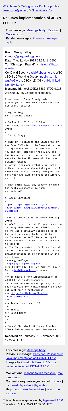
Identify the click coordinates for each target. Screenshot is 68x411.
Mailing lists (28, 6)
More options (14, 34)
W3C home (10, 6)
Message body (36, 30)
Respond (53, 30)
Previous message (45, 38)
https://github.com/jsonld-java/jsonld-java (26, 295)
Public (43, 6)
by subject (26, 385)
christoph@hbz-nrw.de (46, 125)
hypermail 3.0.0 (53, 400)
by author (41, 385)
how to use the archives (29, 389)
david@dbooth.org (40, 72)
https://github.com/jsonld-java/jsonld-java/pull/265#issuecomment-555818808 (32, 208)
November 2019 (42, 10)
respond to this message (39, 373)
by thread (12, 385)
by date (56, 381)
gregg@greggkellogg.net (22, 56)
